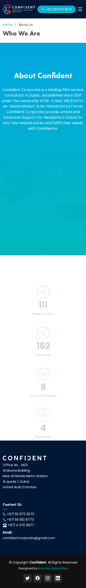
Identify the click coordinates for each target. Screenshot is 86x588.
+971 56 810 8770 (20, 519)
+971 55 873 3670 (57, 9)
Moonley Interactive (52, 568)
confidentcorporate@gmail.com (29, 538)
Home (7, 24)
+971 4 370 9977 (21, 525)
